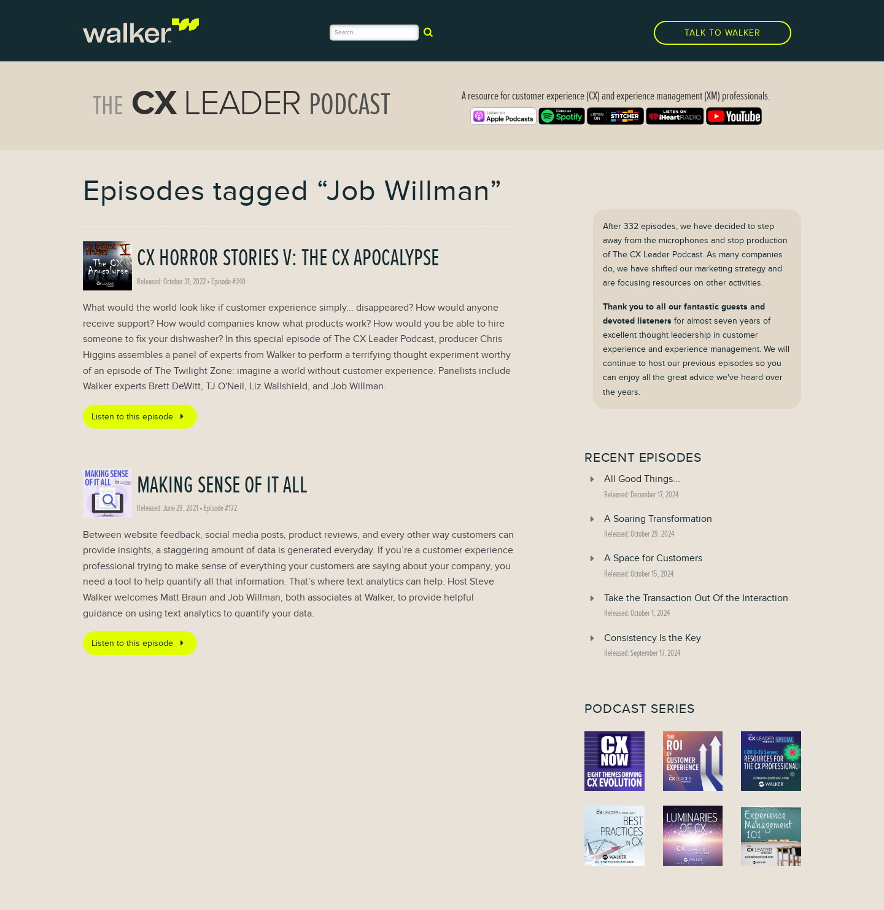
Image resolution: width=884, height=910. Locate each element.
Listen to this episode (139, 416)
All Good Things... (642, 478)
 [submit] (428, 32)
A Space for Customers (653, 558)
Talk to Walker (722, 32)
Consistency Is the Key (652, 638)
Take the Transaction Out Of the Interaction (696, 598)
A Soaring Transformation (658, 518)
